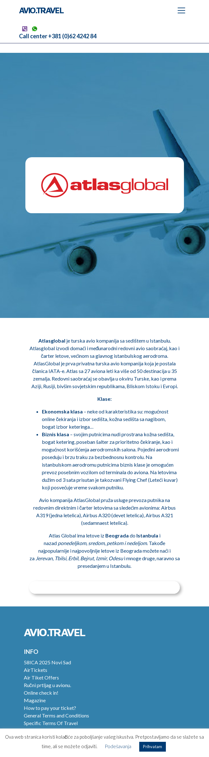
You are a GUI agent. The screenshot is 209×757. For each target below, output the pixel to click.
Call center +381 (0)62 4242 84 (57, 36)
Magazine (35, 700)
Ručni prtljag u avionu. (47, 685)
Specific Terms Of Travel (51, 723)
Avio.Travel (41, 10)
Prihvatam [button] (152, 746)
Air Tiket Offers (41, 677)
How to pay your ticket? (50, 708)
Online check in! (41, 693)
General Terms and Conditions (56, 715)
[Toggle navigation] (181, 10)
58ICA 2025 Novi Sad (47, 662)
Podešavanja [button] (118, 746)
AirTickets (35, 670)
